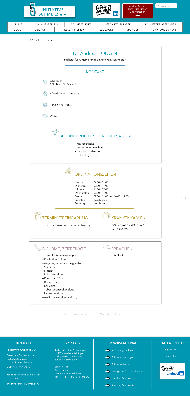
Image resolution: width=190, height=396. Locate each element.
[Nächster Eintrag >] (111, 314)
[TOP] (183, 198)
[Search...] (166, 6)
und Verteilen (138, 11)
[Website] (59, 116)
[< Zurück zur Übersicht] (43, 40)
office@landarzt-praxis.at (65, 93)
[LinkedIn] (115, 13)
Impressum (170, 349)
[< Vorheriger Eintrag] (75, 314)
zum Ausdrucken (137, 8)
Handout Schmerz (137, 6)
